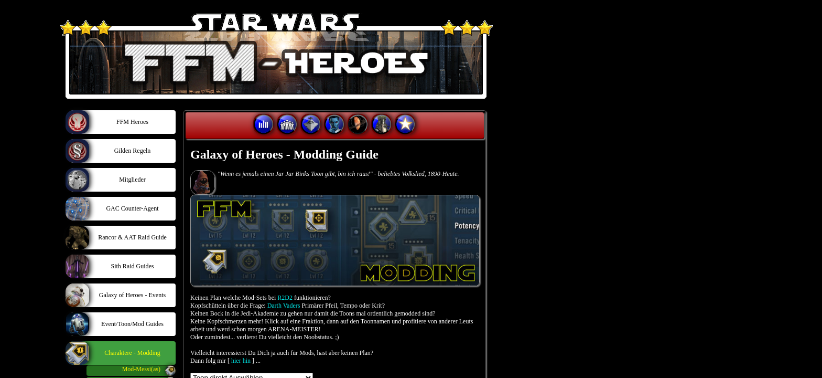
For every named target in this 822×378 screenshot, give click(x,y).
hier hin (241, 360)
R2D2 (285, 297)
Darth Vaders (283, 305)
